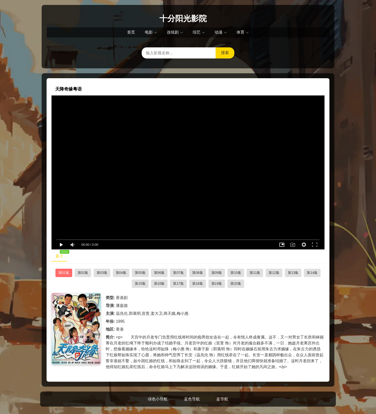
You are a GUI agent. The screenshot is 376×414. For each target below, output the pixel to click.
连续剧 (173, 32)
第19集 (216, 283)
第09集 (216, 273)
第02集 (83, 273)
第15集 (140, 283)
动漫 (218, 32)
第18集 (197, 283)
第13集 (293, 273)
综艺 (197, 32)
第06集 (159, 273)
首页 (131, 32)
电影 (149, 32)
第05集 (140, 273)
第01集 (63, 273)
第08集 (197, 273)
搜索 (225, 53)
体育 (240, 32)
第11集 (255, 273)
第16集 (159, 283)
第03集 (102, 273)
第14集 (312, 273)
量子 (61, 255)
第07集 (178, 273)
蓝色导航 (192, 399)
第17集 (178, 283)
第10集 (235, 273)
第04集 (121, 273)
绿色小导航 (158, 399)
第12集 (274, 273)
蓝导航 (222, 399)
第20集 (235, 283)
